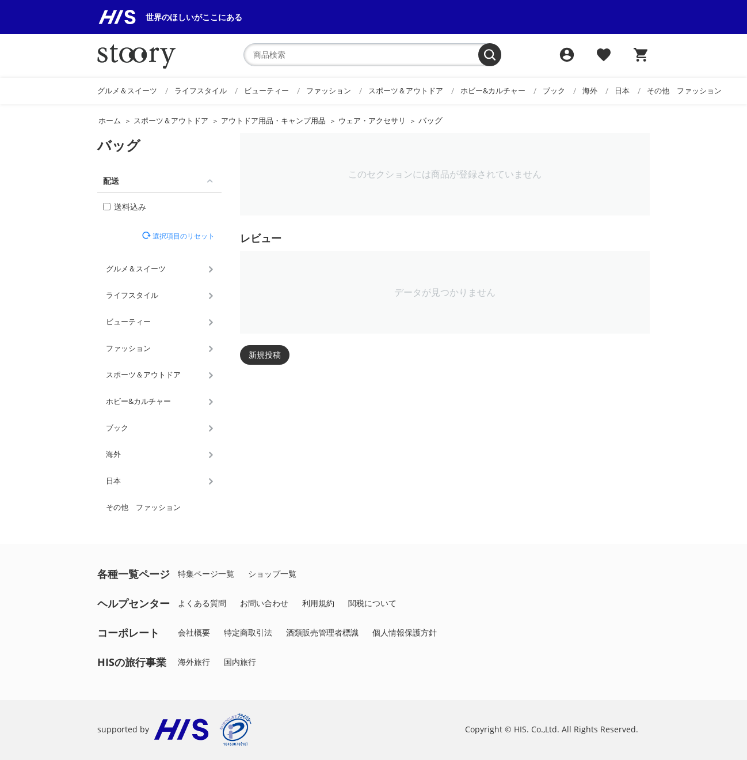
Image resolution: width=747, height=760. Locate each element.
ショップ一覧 (272, 573)
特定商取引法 (248, 632)
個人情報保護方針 (404, 632)
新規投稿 (265, 354)
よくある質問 (202, 603)
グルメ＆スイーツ (127, 90)
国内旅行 (240, 661)
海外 (589, 90)
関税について (372, 603)
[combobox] (372, 54)
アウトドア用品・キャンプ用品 (273, 120)
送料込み (124, 206)
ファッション (328, 90)
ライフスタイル (200, 90)
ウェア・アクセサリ (372, 120)
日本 (622, 90)
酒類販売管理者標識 (322, 632)
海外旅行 (194, 661)
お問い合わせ (264, 603)
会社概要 (194, 632)
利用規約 (318, 603)
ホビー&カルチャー (492, 90)
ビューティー (266, 90)
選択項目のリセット (182, 235)
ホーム (109, 120)
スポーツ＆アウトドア (405, 90)
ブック (554, 90)
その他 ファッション (684, 90)
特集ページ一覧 (206, 573)
